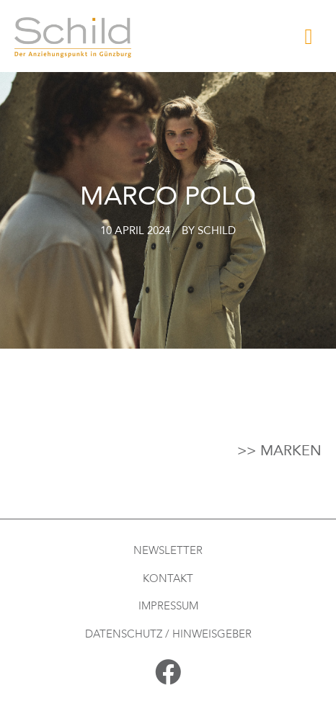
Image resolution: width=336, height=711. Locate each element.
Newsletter (168, 550)
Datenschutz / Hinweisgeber (168, 634)
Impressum (168, 606)
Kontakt (168, 578)
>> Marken (279, 450)
